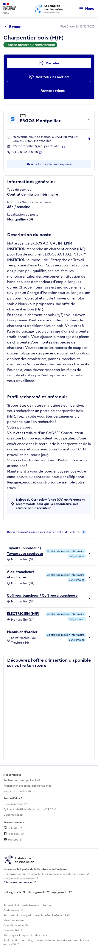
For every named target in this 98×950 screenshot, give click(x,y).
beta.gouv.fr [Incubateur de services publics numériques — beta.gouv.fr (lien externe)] (12, 892)
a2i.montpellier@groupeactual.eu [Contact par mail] (36, 146)
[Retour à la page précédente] (13, 26)
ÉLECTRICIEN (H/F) (23, 613)
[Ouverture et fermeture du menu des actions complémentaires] (49, 90)
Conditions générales (16, 925)
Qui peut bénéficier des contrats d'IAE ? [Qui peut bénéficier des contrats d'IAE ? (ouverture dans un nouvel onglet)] (28, 809)
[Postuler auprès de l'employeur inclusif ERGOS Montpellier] (49, 63)
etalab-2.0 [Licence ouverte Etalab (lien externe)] (9, 944)
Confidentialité (12, 930)
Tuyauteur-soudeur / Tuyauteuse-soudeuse (25, 550)
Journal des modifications (19, 791)
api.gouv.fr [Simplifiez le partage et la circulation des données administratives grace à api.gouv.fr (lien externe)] (60, 892)
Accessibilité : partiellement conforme (27, 905)
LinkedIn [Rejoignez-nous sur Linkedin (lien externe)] (10, 828)
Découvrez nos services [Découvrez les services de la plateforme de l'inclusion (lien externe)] (17, 882)
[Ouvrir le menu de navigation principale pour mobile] (85, 8)
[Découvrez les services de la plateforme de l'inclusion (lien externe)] (19, 859)
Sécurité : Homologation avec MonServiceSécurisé (34, 915)
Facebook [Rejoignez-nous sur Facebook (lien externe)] (11, 834)
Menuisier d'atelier (22, 631)
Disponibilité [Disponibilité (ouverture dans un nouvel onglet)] (11, 815)
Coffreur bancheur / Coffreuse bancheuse (42, 595)
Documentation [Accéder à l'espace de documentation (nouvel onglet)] (13, 804)
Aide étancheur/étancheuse (20, 574)
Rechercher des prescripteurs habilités (27, 786)
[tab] (46, 532)
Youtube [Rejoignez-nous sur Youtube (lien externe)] (10, 840)
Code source (11, 910)
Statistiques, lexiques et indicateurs (25, 935)
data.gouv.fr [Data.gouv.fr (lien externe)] (37, 892)
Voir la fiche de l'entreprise (49, 164)
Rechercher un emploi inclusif (21, 780)
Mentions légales (13, 920)
